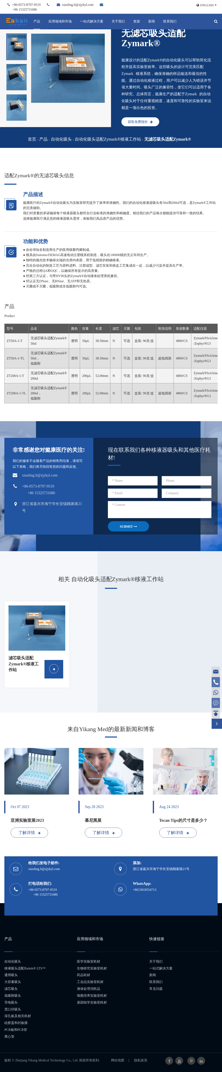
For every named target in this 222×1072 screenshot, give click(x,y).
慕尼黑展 (93, 820)
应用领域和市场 (60, 21)
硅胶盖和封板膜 (16, 1023)
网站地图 (117, 1060)
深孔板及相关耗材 (17, 1016)
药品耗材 (83, 975)
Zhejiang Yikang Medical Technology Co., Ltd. (46, 1060)
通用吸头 (11, 975)
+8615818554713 (144, 889)
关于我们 (118, 21)
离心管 (9, 1036)
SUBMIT (128, 526)
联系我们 (169, 21)
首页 (32, 139)
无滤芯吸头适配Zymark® (167, 139)
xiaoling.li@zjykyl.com (78, 4)
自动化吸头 (61, 139)
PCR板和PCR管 (15, 1029)
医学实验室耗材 (88, 961)
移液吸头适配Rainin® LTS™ (24, 968)
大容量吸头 (12, 982)
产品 (36, 21)
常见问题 (156, 988)
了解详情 (29, 832)
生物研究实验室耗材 (92, 968)
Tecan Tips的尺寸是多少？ (183, 820)
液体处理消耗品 (88, 988)
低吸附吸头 (12, 995)
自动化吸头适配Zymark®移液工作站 (108, 139)
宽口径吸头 (12, 1009)
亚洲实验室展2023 (27, 820)
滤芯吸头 (11, 988)
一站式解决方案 (91, 21)
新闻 (151, 21)
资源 (136, 21)
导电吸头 (11, 1002)
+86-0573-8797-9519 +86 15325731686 (43, 892)
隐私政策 (140, 1060)
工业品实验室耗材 (90, 982)
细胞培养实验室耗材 (92, 995)
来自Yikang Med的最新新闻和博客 (110, 729)
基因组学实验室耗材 (92, 1002)
